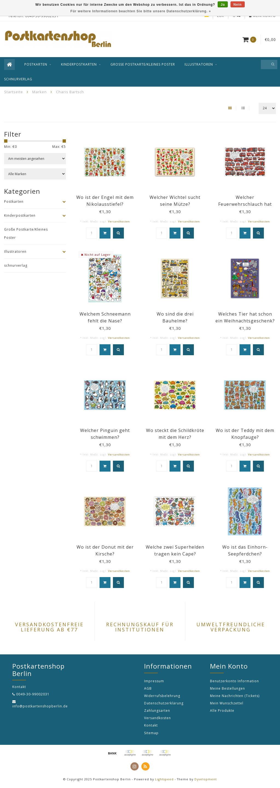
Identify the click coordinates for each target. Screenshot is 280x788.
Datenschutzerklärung (163, 703)
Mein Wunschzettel (226, 703)
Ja (223, 5)
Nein (238, 5)
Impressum (154, 681)
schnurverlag (18, 79)
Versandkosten (119, 221)
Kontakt (151, 725)
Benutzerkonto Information (234, 681)
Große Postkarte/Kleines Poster (142, 64)
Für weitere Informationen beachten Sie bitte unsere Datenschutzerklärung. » (141, 11)
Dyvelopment (205, 779)
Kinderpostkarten (79, 64)
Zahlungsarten (157, 710)
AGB (148, 688)
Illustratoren (199, 64)
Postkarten (35, 64)
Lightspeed (164, 779)
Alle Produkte (222, 710)
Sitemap (151, 733)
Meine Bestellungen (227, 688)
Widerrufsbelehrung (162, 695)
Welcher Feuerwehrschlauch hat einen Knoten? (245, 204)
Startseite (13, 91)
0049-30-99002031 (32, 694)
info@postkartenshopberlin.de (40, 706)
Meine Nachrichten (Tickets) (234, 695)
